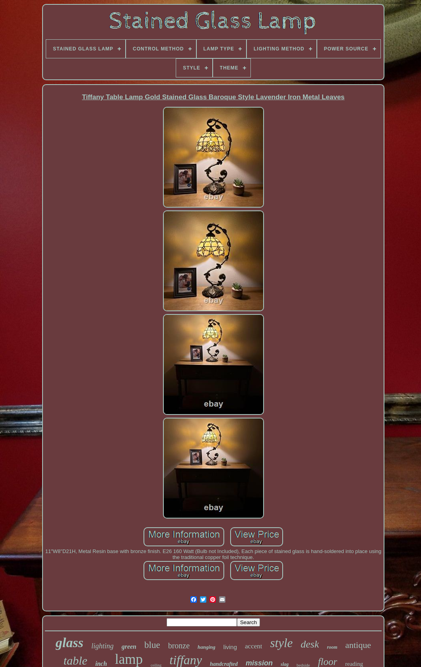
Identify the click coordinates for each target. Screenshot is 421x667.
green (129, 646)
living (230, 647)
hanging (206, 647)
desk (310, 644)
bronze (179, 645)
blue (152, 645)
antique (358, 645)
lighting (102, 646)
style (281, 643)
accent (253, 646)
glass (69, 642)
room (332, 647)
